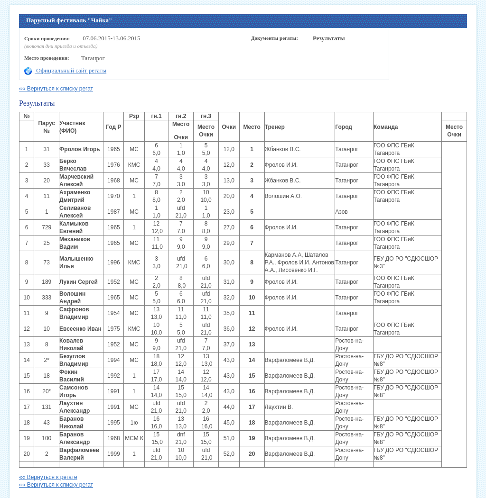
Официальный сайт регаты (65, 70)
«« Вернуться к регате (48, 477)
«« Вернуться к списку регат (56, 88)
